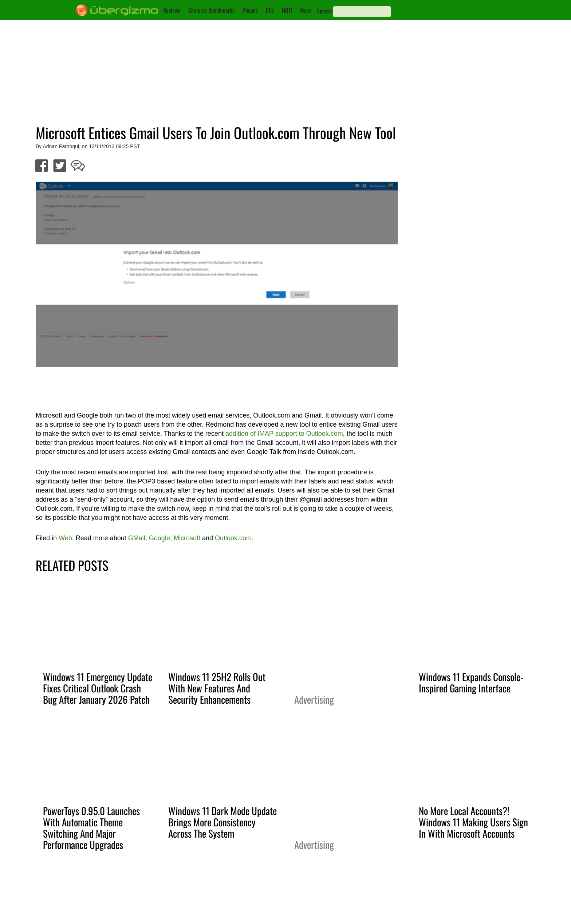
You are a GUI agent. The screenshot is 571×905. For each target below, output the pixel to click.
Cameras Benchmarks (211, 10)
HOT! (287, 10)
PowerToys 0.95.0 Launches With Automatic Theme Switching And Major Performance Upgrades (91, 827)
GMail (136, 538)
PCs (270, 10)
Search (324, 11)
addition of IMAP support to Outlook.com (284, 433)
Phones (250, 10)
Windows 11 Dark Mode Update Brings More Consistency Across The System (222, 822)
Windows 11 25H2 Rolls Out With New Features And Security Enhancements (216, 688)
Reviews (171, 10)
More (305, 10)
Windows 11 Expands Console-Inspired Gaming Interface (471, 682)
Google (159, 538)
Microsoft (187, 538)
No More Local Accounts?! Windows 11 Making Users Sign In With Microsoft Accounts (473, 822)
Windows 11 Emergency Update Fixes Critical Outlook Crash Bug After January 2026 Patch (97, 688)
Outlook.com (233, 538)
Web (65, 538)
